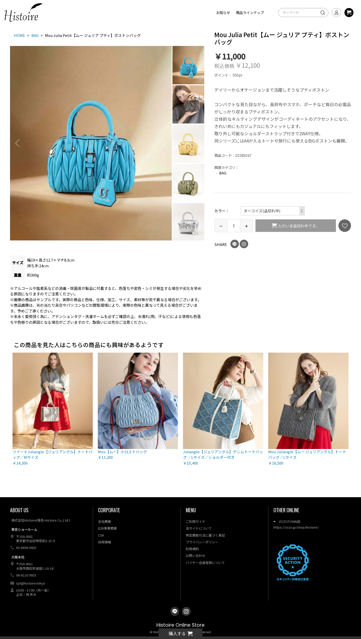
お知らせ (223, 12)
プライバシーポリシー (202, 542)
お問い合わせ (195, 555)
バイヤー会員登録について (205, 562)
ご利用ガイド (195, 521)
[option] (91, 143)
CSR (101, 535)
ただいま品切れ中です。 (298, 225)
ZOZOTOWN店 (287, 521)
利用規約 (192, 548)
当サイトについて (199, 528)
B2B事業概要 (107, 528)
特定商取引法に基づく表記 (205, 535)
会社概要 (104, 521)
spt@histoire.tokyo (30, 583)
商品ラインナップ (250, 12)
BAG (222, 172)
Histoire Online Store (180, 625)
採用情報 (104, 542)
